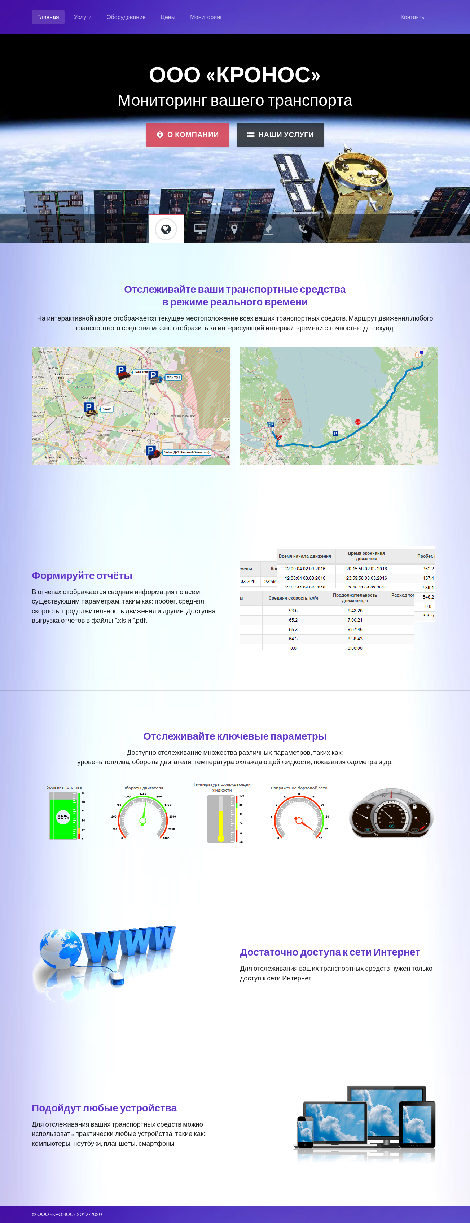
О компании (187, 134)
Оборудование (126, 16)
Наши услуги (280, 134)
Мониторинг (206, 16)
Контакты (413, 16)
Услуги (83, 16)
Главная (48, 16)
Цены (168, 16)
